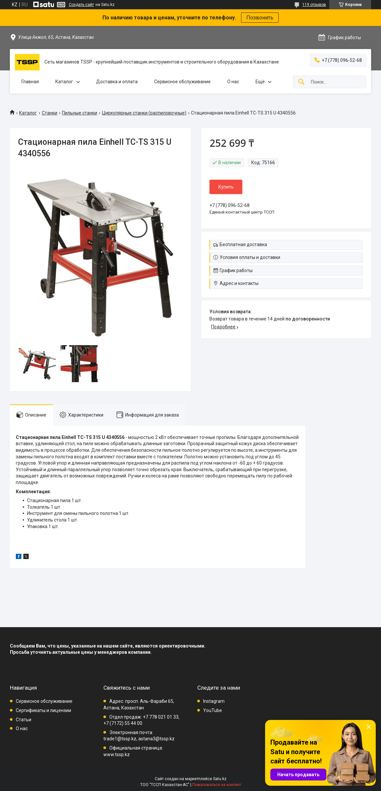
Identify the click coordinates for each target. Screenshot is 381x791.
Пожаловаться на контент (216, 784)
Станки (49, 112)
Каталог (64, 81)
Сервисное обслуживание (182, 81)
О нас (233, 81)
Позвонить (259, 17)
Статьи (23, 719)
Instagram (214, 701)
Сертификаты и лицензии (43, 710)
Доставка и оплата (117, 81)
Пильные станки (79, 112)
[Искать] (301, 82)
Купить (226, 187)
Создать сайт (81, 4)
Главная (30, 81)
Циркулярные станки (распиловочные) (144, 112)
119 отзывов (314, 4)
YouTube (212, 710)
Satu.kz (220, 779)
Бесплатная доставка (243, 244)
